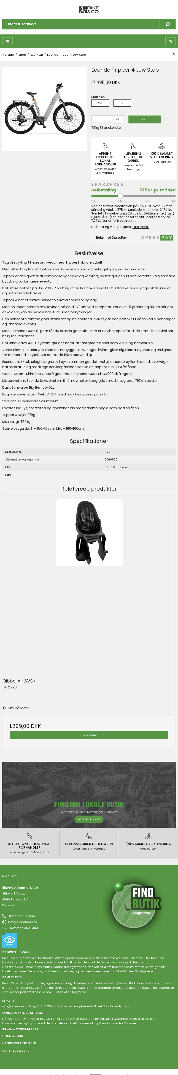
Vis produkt (89, 735)
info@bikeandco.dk (22, 922)
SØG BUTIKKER (89, 819)
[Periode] (133, 196)
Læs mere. (140, 227)
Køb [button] (145, 119)
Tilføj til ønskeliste (106, 127)
